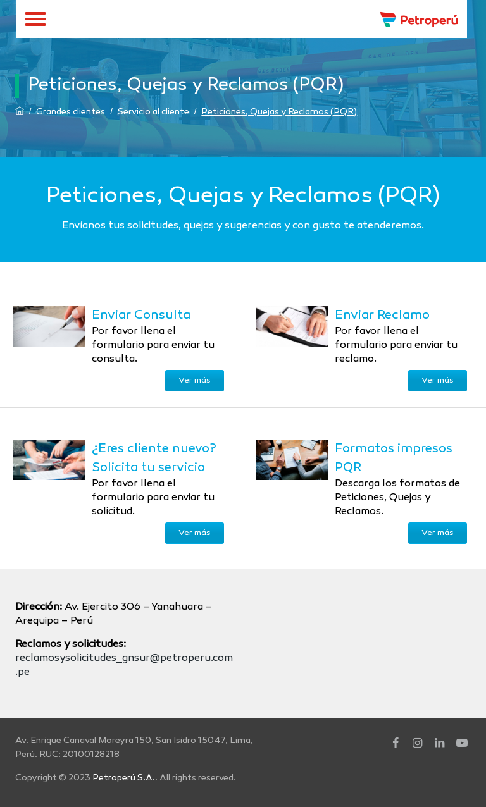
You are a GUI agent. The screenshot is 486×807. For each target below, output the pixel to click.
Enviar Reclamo (382, 315)
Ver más (194, 381)
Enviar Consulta (141, 315)
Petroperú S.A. (123, 778)
